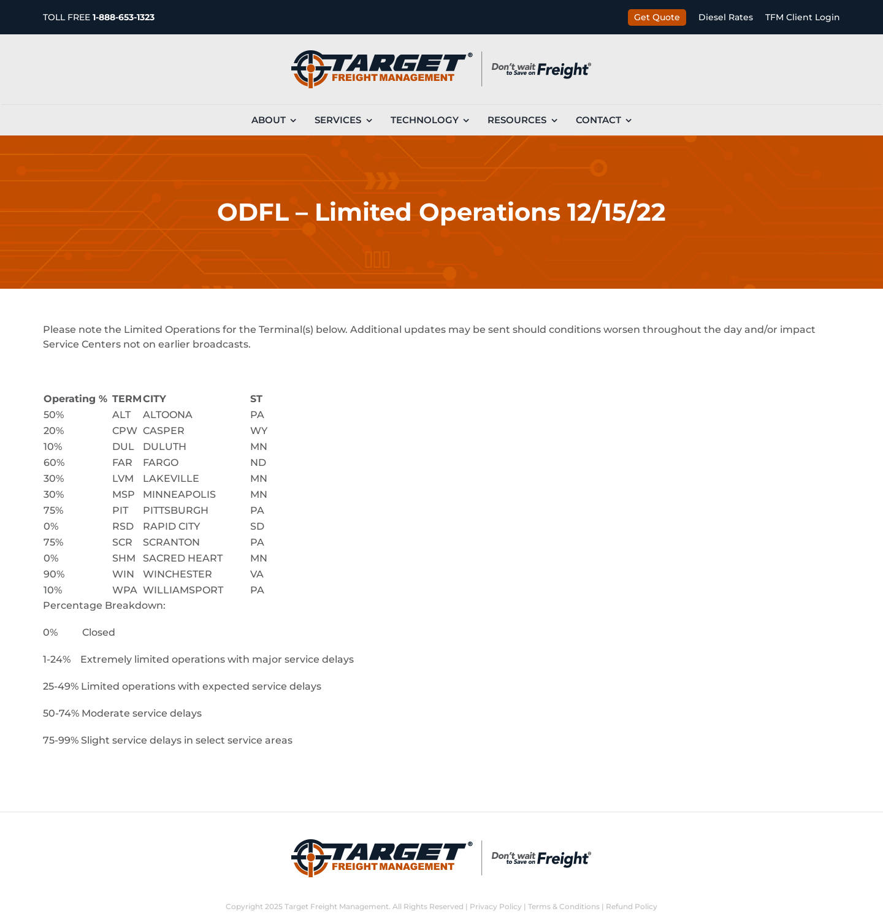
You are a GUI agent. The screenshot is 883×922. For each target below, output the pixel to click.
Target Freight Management (337, 906)
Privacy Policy (496, 906)
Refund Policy (631, 906)
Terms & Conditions (564, 906)
